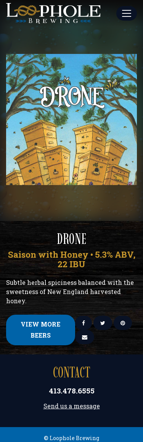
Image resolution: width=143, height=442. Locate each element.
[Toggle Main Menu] (126, 13)
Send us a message (71, 406)
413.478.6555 (72, 390)
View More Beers (40, 329)
